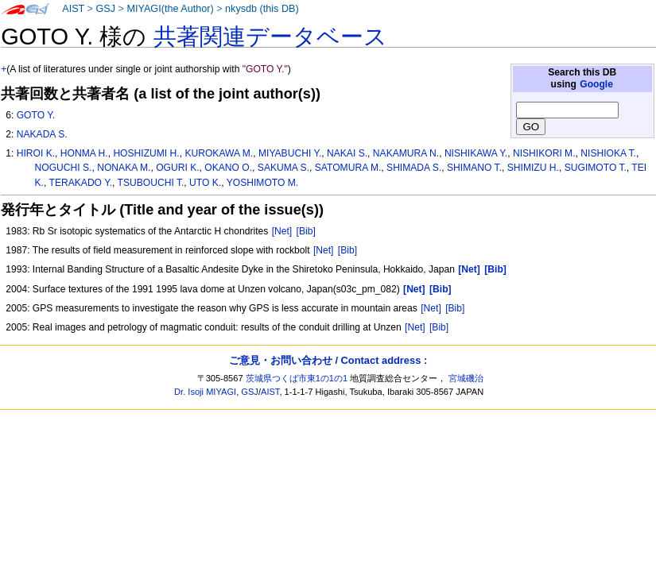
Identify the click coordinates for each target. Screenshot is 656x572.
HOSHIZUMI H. (146, 153)
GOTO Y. (36, 115)
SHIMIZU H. (533, 167)
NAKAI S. (347, 153)
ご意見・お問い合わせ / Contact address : (328, 360)
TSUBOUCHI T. (151, 182)
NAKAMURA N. (406, 153)
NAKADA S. (42, 134)
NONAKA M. (123, 167)
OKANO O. (228, 167)
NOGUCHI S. (63, 167)
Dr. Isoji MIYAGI (205, 391)
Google (596, 84)
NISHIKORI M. (544, 153)
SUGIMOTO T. (596, 167)
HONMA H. (84, 153)
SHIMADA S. (413, 167)
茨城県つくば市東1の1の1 (297, 378)
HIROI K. (36, 153)
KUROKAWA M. (218, 153)
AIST (73, 8)
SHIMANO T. (474, 167)
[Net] (282, 231)
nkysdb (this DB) (262, 8)
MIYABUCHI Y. (289, 153)
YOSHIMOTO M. (263, 182)
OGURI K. (177, 167)
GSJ (105, 8)
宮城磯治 (465, 378)
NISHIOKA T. (608, 153)
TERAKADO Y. (81, 182)
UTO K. (205, 182)
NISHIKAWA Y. (475, 153)
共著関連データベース (270, 36)
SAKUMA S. (283, 167)
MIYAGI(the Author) (169, 8)
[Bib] (306, 231)
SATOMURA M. (348, 167)
